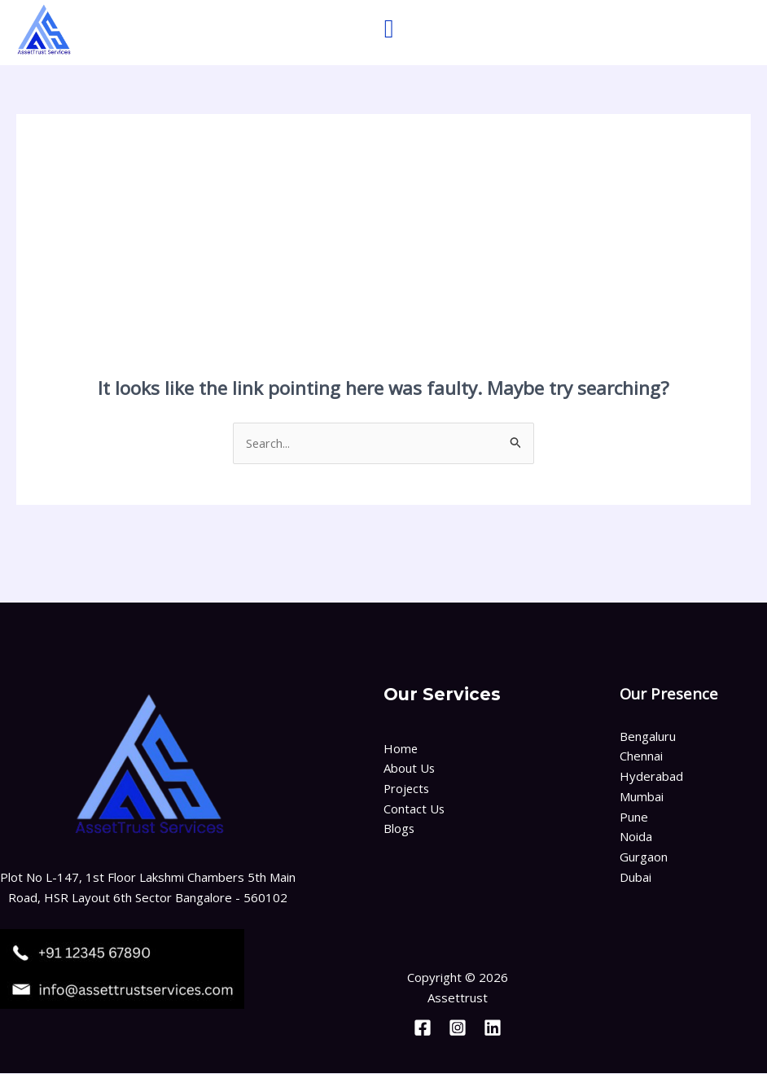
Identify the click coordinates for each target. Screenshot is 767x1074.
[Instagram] (458, 1028)
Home (401, 748)
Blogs (399, 829)
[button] (389, 28)
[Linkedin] (493, 1028)
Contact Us (414, 809)
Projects (408, 789)
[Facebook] (423, 1028)
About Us (410, 769)
